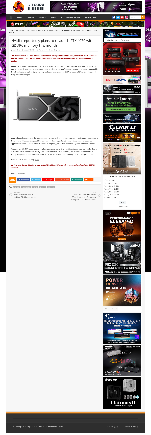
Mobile (54, 17)
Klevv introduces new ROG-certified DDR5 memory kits (27, 195)
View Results (123, 206)
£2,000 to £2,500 (113, 192)
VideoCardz (42, 66)
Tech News (19, 30)
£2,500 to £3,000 (113, 195)
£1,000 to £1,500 (113, 186)
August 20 (26, 187)
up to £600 (110, 180)
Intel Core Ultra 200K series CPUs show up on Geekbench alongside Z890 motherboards (83, 196)
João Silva (16, 50)
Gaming (42, 17)
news (35, 187)
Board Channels (28, 66)
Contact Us (128, 427)
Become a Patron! (18, 173)
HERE (37, 160)
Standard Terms (56, 427)
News (19, 17)
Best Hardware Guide (70, 17)
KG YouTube (90, 17)
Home (11, 17)
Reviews (30, 17)
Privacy (135, 427)
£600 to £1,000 (112, 183)
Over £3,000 (111, 197)
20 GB (17, 187)
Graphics (57, 50)
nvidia (42, 187)
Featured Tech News (33, 30)
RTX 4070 (51, 187)
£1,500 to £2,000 (113, 189)
